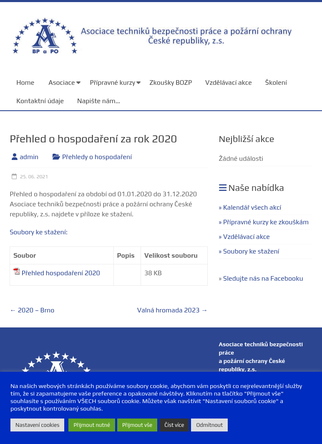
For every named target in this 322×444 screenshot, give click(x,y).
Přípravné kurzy (113, 82)
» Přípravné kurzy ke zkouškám (264, 222)
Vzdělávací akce (228, 82)
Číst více (174, 425)
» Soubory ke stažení (249, 251)
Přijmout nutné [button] (91, 425)
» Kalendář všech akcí (250, 207)
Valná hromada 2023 (172, 310)
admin (29, 157)
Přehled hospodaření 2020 (61, 273)
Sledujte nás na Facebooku (263, 278)
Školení (276, 82)
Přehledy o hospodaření (97, 157)
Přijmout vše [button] (137, 425)
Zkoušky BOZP (170, 82)
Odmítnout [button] (209, 425)
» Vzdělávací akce (244, 237)
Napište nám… (98, 101)
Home (25, 82)
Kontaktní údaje (40, 101)
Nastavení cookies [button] (37, 425)
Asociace (61, 82)
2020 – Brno (32, 310)
